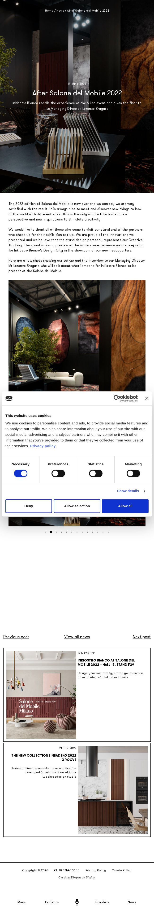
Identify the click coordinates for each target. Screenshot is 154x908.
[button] (45, 532)
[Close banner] (147, 398)
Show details (128, 491)
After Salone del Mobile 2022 (88, 11)
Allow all (125, 506)
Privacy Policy (96, 870)
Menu (21, 902)
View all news (77, 637)
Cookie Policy (122, 870)
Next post (142, 637)
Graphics (102, 902)
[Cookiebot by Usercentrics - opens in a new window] (117, 398)
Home (49, 11)
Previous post (16, 637)
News (132, 902)
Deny (28, 506)
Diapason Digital (83, 877)
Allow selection (77, 506)
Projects (52, 902)
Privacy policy (43, 446)
